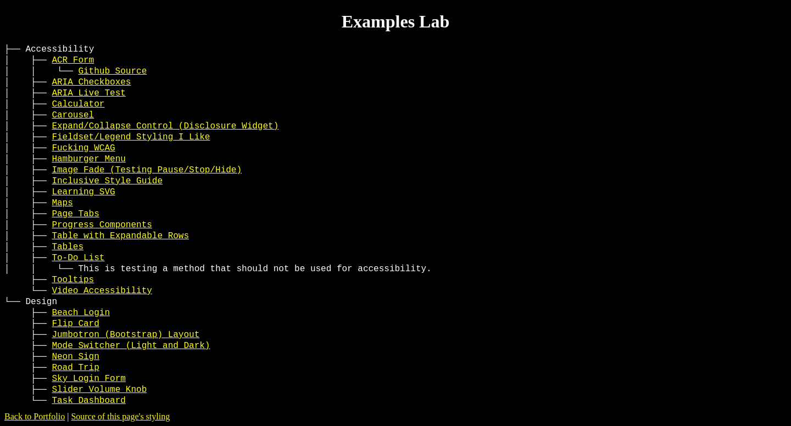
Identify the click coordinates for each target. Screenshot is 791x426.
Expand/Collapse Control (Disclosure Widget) (165, 126)
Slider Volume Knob (99, 390)
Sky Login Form (88, 379)
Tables (67, 247)
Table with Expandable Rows (120, 236)
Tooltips (73, 280)
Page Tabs (75, 214)
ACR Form (73, 60)
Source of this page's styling (120, 416)
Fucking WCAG (83, 148)
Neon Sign (75, 357)
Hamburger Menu (88, 159)
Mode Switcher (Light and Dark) (131, 346)
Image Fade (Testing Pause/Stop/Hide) (147, 170)
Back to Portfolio (34, 416)
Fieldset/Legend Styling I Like (131, 137)
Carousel (73, 115)
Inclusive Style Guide (107, 181)
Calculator (78, 104)
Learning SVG (83, 192)
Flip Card (75, 324)
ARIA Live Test (88, 93)
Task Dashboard (88, 401)
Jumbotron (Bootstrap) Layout (125, 335)
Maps (62, 203)
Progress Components (102, 225)
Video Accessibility (102, 291)
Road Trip (75, 368)
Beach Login (81, 313)
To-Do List (78, 258)
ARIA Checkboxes (91, 82)
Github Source (112, 71)
